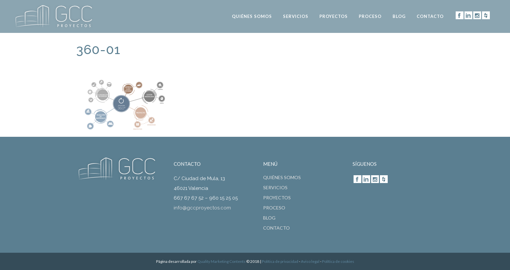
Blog (269, 218)
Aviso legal (310, 261)
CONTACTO (276, 228)
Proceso (274, 208)
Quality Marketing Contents (221, 261)
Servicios (275, 187)
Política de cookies (338, 261)
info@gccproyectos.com (202, 208)
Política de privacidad (280, 261)
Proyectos (277, 197)
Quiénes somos (282, 177)
